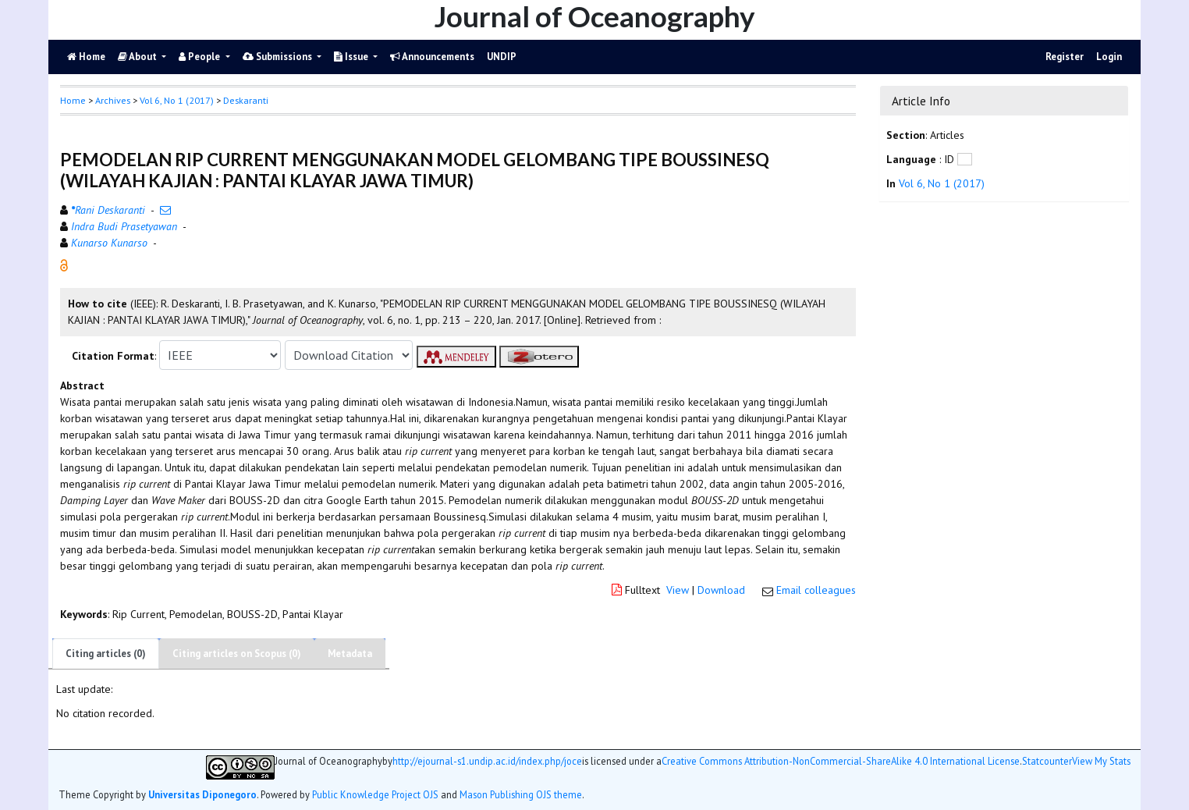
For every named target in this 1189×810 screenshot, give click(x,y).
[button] (64, 265)
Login (1109, 56)
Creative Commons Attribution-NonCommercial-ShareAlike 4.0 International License (841, 761)
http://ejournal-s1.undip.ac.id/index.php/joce (487, 761)
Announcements (432, 56)
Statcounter (1047, 761)
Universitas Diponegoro (202, 794)
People (200, 56)
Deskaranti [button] (245, 100)
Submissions (278, 56)
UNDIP (501, 56)
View (677, 590)
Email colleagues (816, 590)
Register (1064, 56)
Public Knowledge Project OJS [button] (375, 794)
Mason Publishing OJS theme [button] (521, 794)
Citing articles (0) (106, 653)
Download (721, 590)
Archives (112, 100)
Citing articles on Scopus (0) (236, 653)
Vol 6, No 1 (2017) (177, 100)
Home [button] (73, 100)
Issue (352, 56)
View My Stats (1101, 761)
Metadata (350, 653)
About (138, 56)
